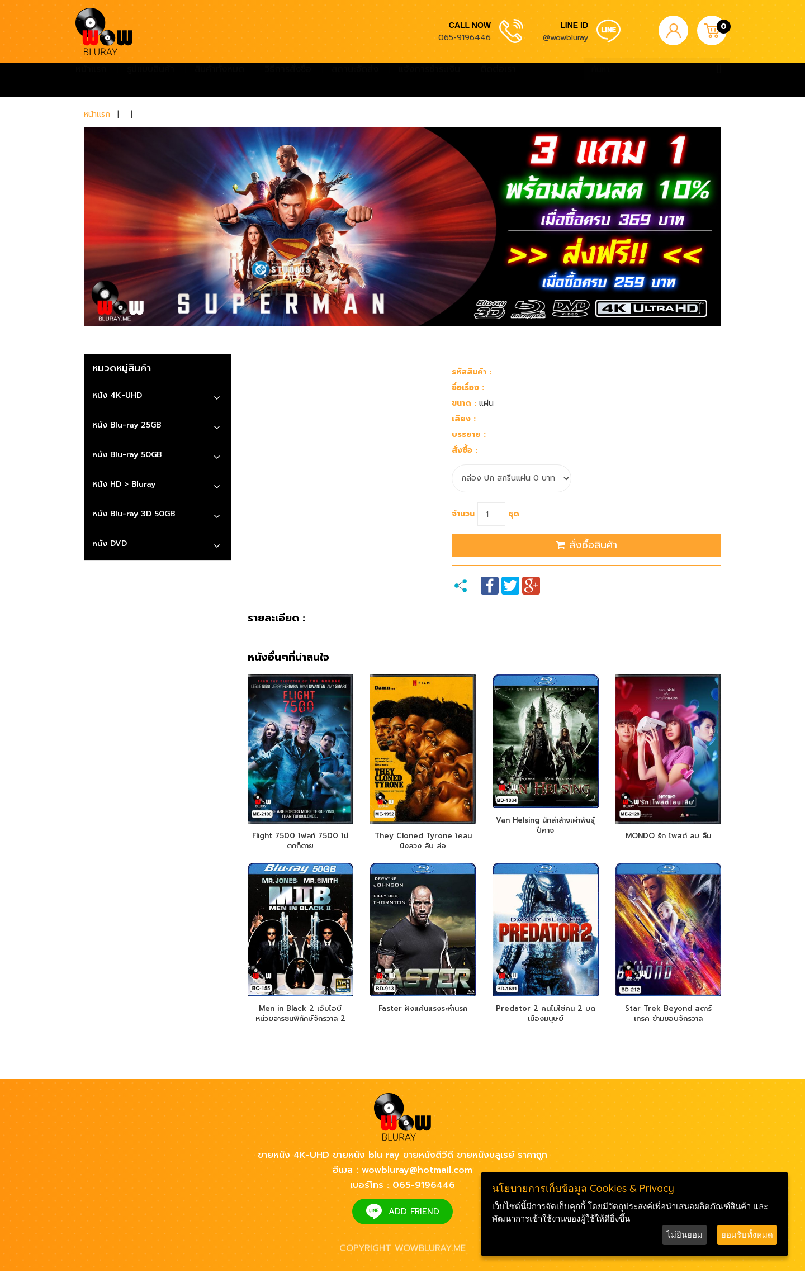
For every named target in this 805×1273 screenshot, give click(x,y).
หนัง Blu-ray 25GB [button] (126, 425)
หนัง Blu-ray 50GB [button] (127, 454)
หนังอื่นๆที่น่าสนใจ (288, 657)
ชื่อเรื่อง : (468, 387)
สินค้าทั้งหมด (219, 80)
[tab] (157, 397)
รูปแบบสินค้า (150, 80)
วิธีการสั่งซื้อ (287, 80)
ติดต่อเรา (498, 80)
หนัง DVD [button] (109, 543)
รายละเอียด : (276, 618)
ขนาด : (464, 403)
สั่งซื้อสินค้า (586, 545)
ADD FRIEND (414, 1214)
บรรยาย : (469, 434)
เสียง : (464, 419)
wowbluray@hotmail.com (417, 1172)
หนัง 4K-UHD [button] (117, 395)
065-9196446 (464, 38)
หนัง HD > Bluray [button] (123, 484)
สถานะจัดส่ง (355, 80)
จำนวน (463, 514)
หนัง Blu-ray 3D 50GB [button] (133, 514)
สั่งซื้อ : (464, 450)
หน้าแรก (91, 80)
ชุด (513, 514)
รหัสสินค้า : (471, 372)
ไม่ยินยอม (684, 1234)
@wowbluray (565, 38)
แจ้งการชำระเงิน (429, 80)
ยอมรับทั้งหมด (747, 1234)
